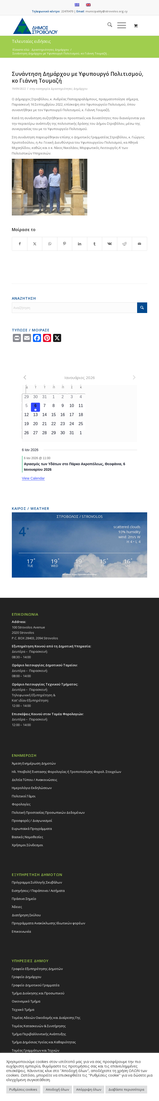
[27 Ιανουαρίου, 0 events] (35, 434)
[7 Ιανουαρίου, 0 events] (44, 407)
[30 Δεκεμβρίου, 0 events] (35, 398)
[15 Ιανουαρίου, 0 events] (53, 416)
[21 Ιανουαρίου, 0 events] (44, 425)
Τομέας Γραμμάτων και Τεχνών (35, 1050)
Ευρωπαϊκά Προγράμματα (32, 828)
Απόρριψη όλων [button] (88, 1089)
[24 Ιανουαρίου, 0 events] (71, 425)
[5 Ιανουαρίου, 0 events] (26, 407)
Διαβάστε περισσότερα (126, 1089)
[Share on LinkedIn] (79, 243)
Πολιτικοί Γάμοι (23, 796)
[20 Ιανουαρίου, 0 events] (35, 425)
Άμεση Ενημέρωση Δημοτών (34, 763)
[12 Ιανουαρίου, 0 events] (26, 416)
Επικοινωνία (21, 931)
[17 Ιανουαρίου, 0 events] (71, 416)
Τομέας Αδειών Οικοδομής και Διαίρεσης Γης (46, 1017)
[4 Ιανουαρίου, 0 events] (80, 398)
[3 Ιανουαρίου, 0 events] (71, 398)
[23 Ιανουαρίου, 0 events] (62, 425)
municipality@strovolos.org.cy (107, 11)
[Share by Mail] (139, 243)
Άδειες (17, 906)
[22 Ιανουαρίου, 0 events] (53, 425)
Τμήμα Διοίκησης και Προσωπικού (38, 993)
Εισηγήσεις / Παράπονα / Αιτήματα (38, 890)
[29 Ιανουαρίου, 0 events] (53, 434)
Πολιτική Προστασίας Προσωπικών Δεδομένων (48, 812)
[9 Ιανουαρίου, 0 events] (62, 407)
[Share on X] (34, 243)
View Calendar (33, 478)
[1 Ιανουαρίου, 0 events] (53, 398)
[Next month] (134, 377)
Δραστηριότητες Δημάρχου (69, 88)
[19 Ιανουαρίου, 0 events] (26, 425)
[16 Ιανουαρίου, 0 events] (62, 416)
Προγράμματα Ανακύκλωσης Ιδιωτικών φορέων (48, 923)
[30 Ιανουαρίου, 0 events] (62, 434)
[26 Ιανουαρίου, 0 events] (26, 434)
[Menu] (119, 25)
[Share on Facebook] (19, 243)
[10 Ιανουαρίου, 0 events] (71, 407)
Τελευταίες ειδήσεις (31, 41)
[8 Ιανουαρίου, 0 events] (53, 407)
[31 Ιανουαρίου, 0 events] (71, 434)
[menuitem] (107, 25)
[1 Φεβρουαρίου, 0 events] (80, 434)
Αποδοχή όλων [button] (57, 1089)
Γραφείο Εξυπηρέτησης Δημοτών (37, 968)
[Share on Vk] (109, 243)
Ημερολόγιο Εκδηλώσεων (32, 787)
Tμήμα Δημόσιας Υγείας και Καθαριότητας (44, 1042)
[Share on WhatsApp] (49, 243)
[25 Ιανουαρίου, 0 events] (80, 425)
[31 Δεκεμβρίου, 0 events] (44, 398)
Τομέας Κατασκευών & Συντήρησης (39, 1026)
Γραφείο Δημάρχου (26, 976)
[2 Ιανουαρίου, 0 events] (62, 398)
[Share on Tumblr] (94, 243)
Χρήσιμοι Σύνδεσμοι (27, 845)
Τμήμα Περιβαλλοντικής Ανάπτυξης (39, 1034)
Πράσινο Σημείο (24, 898)
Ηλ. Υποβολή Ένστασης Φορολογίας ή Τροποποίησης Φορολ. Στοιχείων (66, 771)
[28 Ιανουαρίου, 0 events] (44, 434)
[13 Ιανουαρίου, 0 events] (35, 416)
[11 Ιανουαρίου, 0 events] (80, 407)
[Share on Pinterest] (64, 243)
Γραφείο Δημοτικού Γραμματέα (35, 985)
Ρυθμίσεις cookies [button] (23, 1089)
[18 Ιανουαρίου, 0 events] (80, 416)
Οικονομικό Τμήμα (26, 1001)
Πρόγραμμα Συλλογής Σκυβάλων (37, 882)
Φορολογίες (21, 804)
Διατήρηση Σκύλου (26, 915)
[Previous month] (25, 377)
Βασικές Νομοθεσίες (27, 837)
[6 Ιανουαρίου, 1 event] (35, 407)
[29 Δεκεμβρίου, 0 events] (26, 398)
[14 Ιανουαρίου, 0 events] (44, 416)
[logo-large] (66, 25)
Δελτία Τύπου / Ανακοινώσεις (34, 779)
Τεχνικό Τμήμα (23, 1009)
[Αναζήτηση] (107, 25)
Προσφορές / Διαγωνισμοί (32, 820)
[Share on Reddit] (124, 243)
